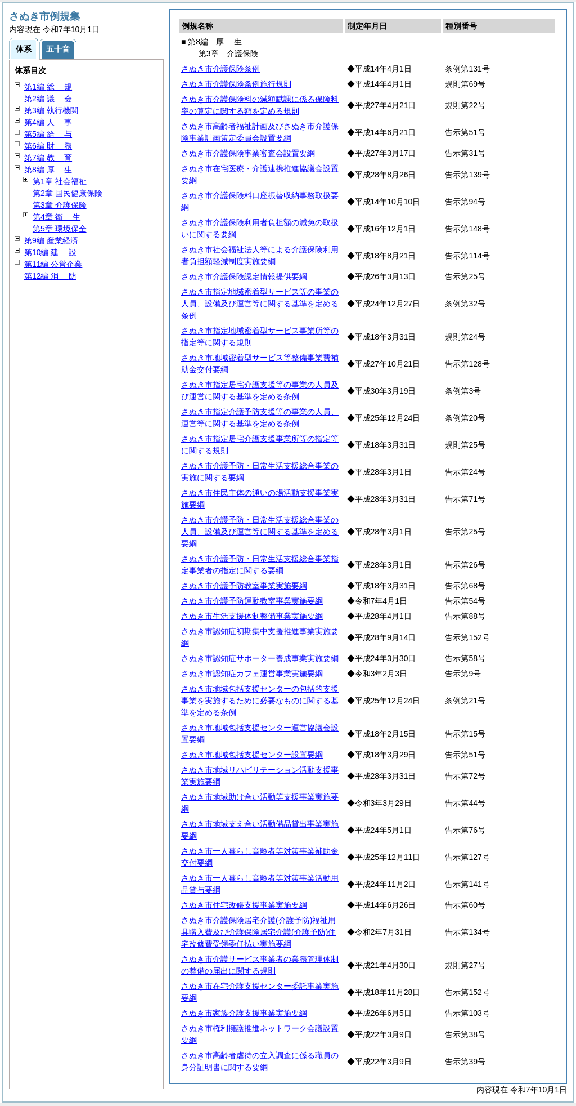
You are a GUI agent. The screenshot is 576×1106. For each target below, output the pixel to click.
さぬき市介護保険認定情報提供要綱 (244, 276)
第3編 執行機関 (51, 110)
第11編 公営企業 (53, 264)
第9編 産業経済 (51, 240)
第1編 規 (48, 86)
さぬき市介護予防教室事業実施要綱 (244, 585)
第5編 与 (48, 134)
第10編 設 (50, 252)
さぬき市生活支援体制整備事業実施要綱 (252, 616)
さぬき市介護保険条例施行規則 (236, 83)
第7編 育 (48, 157)
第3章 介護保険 (60, 204)
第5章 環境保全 (60, 228)
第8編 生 (48, 169)
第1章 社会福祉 (60, 181)
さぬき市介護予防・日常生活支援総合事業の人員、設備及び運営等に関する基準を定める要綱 (260, 531)
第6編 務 (48, 145)
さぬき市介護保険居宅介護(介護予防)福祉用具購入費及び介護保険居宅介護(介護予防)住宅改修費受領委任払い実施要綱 (258, 932)
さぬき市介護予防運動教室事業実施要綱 (252, 600)
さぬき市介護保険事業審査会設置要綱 (248, 153)
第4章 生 (56, 216)
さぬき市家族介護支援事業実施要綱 (244, 1013)
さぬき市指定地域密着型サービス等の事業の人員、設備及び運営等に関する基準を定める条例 (260, 303)
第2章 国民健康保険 (67, 193)
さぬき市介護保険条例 (220, 68)
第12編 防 (50, 275)
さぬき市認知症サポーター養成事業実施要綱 (260, 658)
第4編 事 (48, 122)
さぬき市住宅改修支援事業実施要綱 (244, 904)
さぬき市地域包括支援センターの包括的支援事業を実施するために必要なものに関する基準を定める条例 (260, 700)
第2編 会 (48, 98)
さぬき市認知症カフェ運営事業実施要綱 (252, 673)
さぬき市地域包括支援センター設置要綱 (252, 754)
